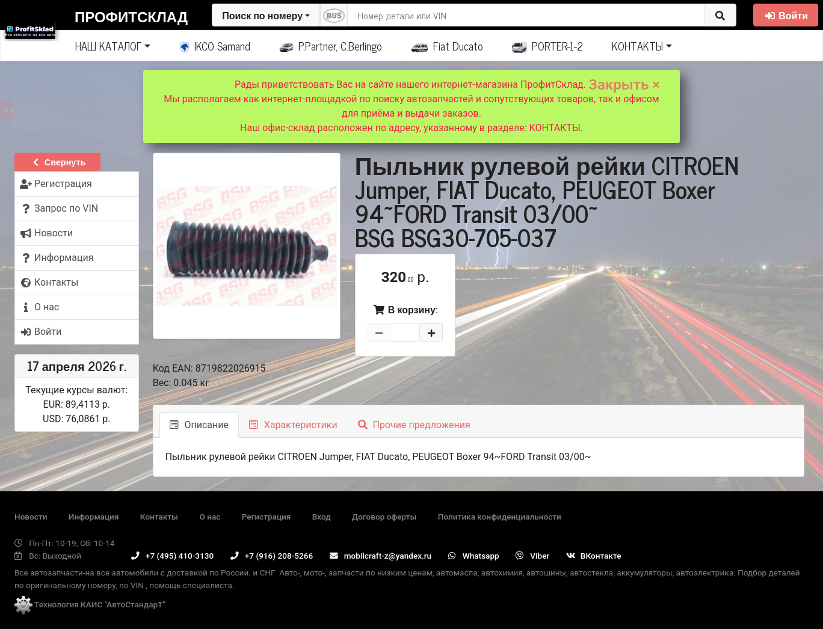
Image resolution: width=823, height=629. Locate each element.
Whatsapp (473, 555)
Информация (94, 516)
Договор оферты (384, 516)
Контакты (159, 516)
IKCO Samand (215, 46)
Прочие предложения (414, 425)
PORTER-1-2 (548, 46)
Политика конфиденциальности (499, 516)
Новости (30, 516)
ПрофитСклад (131, 16)
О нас (209, 516)
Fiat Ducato (447, 46)
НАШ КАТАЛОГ (108, 46)
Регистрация (266, 516)
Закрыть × (624, 85)
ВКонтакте (593, 555)
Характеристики (293, 425)
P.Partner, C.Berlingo (330, 46)
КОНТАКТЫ (637, 46)
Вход (321, 516)
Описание (199, 425)
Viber (532, 555)
